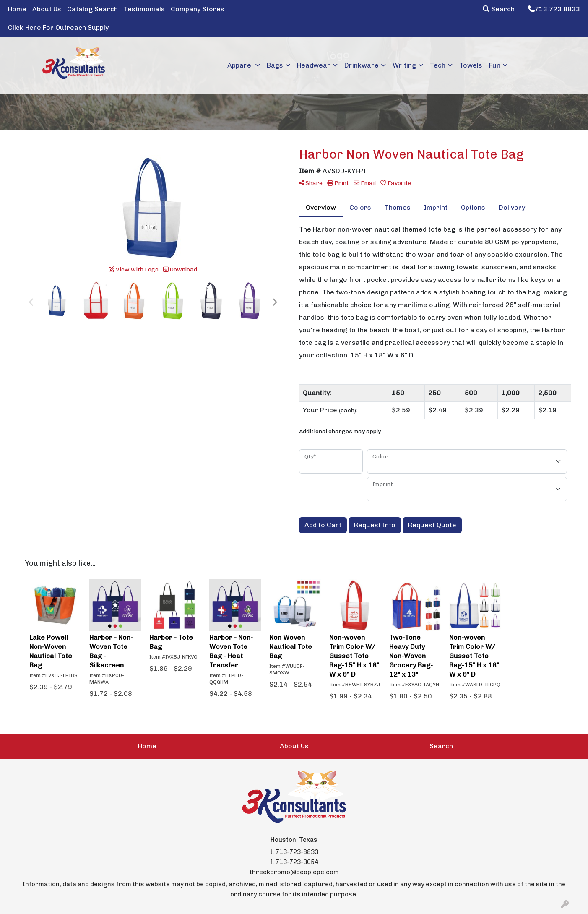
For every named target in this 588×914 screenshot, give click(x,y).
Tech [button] (437, 65)
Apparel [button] (240, 65)
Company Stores (197, 9)
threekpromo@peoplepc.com (294, 872)
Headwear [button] (313, 65)
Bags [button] (275, 65)
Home (17, 9)
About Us (46, 9)
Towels (470, 65)
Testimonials (144, 9)
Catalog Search (92, 9)
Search (499, 9)
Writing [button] (404, 65)
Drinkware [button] (361, 65)
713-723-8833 (297, 852)
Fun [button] (494, 65)
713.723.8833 (554, 9)
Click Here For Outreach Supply (58, 27)
